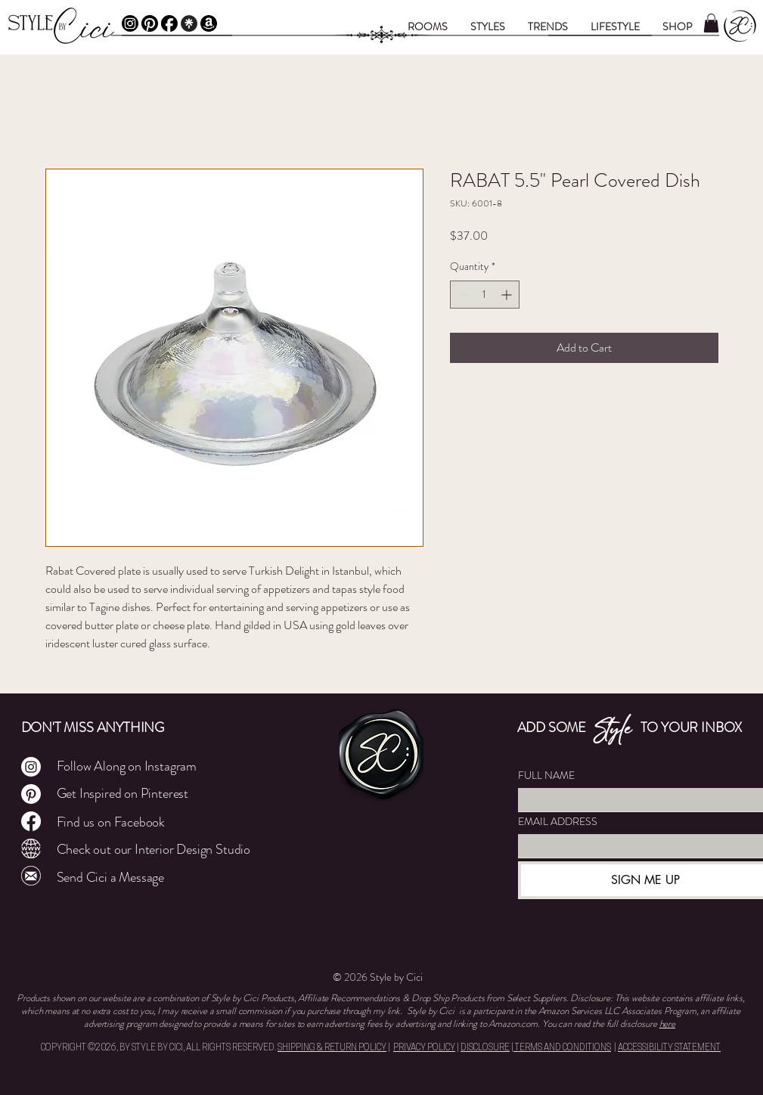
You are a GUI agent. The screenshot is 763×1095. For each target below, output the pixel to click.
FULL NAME (546, 775)
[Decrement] (461, 294)
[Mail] (31, 876)
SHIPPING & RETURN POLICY (332, 1048)
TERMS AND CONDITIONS (562, 1048)
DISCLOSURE (485, 1048)
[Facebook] (169, 23)
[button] (427, 26)
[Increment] (507, 294)
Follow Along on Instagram (127, 766)
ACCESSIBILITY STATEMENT (669, 1048)
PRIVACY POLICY (424, 1048)
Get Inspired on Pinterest (123, 793)
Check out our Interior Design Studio (154, 849)
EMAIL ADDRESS (557, 821)
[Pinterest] (149, 23)
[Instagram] (130, 23)
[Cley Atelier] (31, 848)
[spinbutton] (484, 294)
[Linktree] (189, 23)
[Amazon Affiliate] (208, 23)
